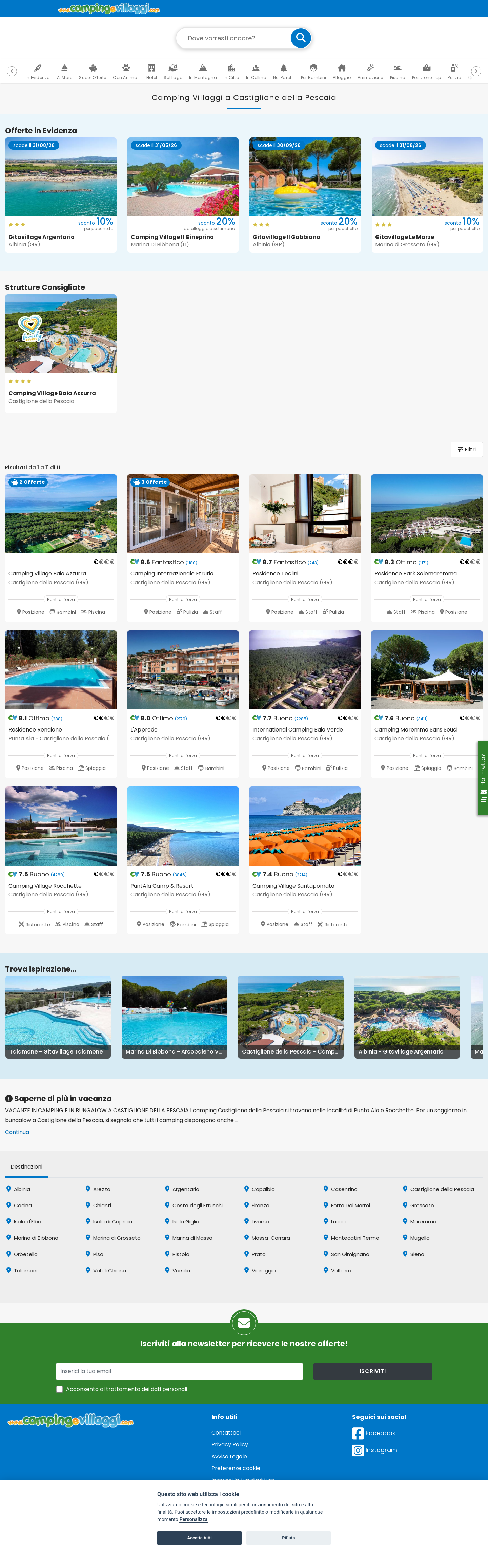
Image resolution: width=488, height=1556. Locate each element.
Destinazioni (26, 1167)
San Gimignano (346, 1254)
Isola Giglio (182, 1221)
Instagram (374, 1450)
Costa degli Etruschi (194, 1205)
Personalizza (193, 1519)
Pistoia (177, 1254)
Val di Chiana (106, 1270)
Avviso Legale (229, 1456)
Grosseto (418, 1205)
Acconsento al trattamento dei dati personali (126, 1389)
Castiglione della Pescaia (438, 1189)
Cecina (19, 1205)
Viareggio (260, 1270)
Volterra (337, 1270)
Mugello (416, 1237)
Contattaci (226, 1433)
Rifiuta (288, 1537)
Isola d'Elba (23, 1221)
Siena (413, 1254)
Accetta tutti (199, 1537)
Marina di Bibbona (32, 1237)
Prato (255, 1254)
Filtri (467, 449)
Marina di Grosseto (113, 1237)
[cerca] (300, 38)
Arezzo (98, 1189)
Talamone (23, 1270)
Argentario (182, 1189)
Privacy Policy (229, 1444)
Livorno (256, 1221)
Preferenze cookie (235, 1468)
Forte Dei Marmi (347, 1205)
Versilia (177, 1270)
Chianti (98, 1205)
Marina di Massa (188, 1237)
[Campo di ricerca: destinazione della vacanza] (244, 38)
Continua (17, 1132)
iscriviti (373, 1371)
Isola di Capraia (109, 1221)
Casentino (341, 1189)
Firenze (256, 1205)
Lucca (335, 1221)
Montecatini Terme (351, 1237)
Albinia (18, 1189)
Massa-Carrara (267, 1237)
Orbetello (22, 1254)
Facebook (373, 1433)
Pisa (94, 1254)
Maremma (419, 1221)
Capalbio (259, 1189)
